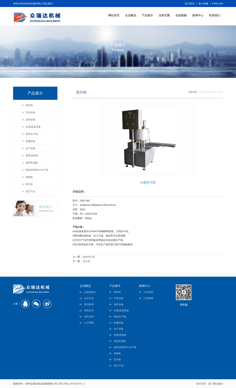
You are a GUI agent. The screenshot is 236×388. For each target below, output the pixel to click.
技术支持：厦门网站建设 (209, 383)
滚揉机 (29, 177)
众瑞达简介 (90, 292)
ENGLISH (217, 3)
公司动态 (148, 292)
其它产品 (30, 191)
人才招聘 (89, 322)
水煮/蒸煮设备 (33, 126)
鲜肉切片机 (89, 256)
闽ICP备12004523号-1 (71, 383)
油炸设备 (30, 119)
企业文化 (89, 298)
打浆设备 (30, 112)
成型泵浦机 (32, 162)
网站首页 (113, 15)
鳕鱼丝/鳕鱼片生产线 (37, 169)
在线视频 (181, 15)
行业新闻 (148, 298)
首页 (201, 92)
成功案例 (89, 304)
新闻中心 (197, 15)
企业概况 (130, 15)
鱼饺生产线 (32, 134)
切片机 (29, 184)
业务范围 (164, 15)
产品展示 (147, 15)
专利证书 (89, 310)
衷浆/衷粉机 (32, 155)
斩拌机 (29, 105)
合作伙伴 (89, 316)
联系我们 (214, 15)
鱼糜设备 (30, 141)
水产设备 (30, 148)
